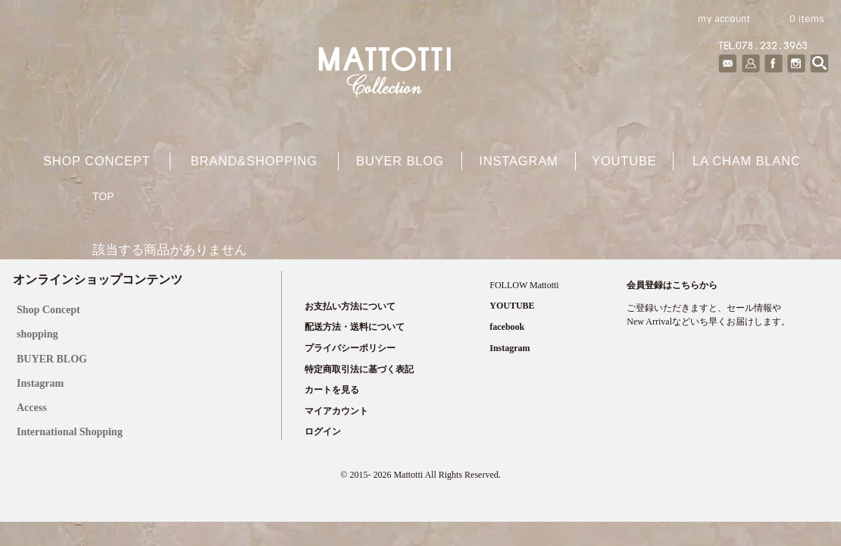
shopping (37, 334)
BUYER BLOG (52, 359)
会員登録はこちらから (672, 285)
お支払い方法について (350, 306)
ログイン (323, 431)
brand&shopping (253, 161)
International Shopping (70, 432)
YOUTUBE (624, 161)
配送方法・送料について (355, 327)
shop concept (97, 161)
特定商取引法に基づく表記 (359, 369)
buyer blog (400, 161)
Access (32, 407)
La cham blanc (746, 161)
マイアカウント (336, 411)
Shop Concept (48, 309)
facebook (506, 327)
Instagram (518, 161)
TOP (103, 196)
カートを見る (332, 389)
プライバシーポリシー (350, 348)
